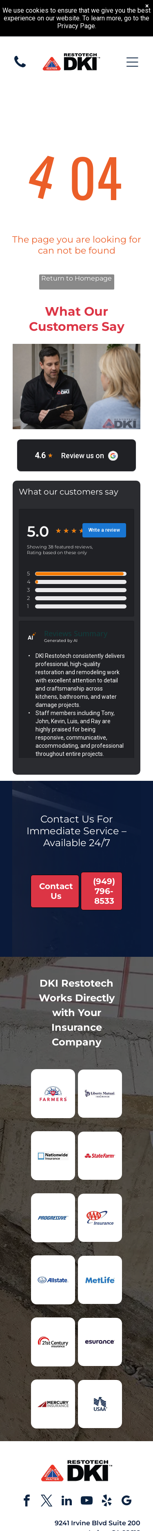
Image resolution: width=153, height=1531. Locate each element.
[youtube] (86, 1502)
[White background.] (20, 72)
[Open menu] (132, 62)
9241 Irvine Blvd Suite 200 (97, 1523)
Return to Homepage (76, 278)
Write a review (104, 530)
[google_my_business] (126, 1502)
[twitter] (46, 1502)
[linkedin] (66, 1502)
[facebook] (26, 1502)
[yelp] (106, 1502)
